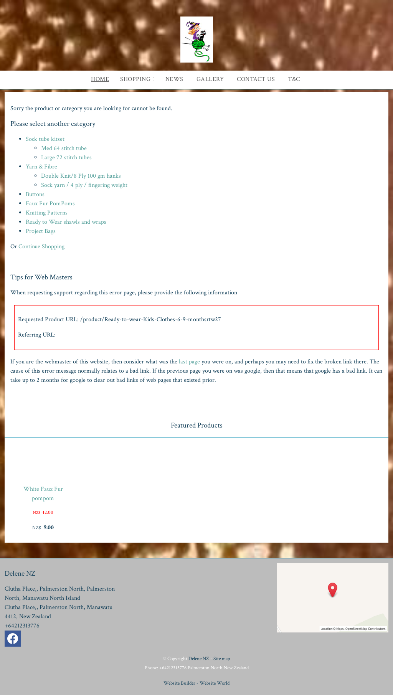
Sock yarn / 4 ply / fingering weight (84, 185)
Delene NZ (198, 658)
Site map (221, 658)
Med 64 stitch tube (64, 148)
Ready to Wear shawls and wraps (66, 222)
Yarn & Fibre (41, 167)
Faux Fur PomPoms (50, 204)
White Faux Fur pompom (43, 493)
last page (189, 362)
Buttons (35, 194)
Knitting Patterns (47, 213)
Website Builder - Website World (196, 683)
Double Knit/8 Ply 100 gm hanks (81, 176)
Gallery (210, 79)
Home (100, 79)
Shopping (135, 79)
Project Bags (41, 231)
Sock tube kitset (45, 139)
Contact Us (256, 79)
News (174, 79)
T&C (294, 79)
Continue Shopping (41, 247)
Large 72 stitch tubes (66, 158)
